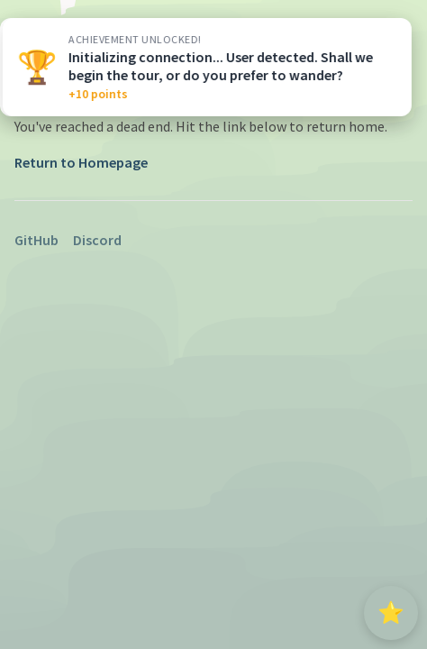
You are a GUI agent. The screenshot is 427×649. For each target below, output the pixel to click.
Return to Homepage (81, 162)
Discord (97, 240)
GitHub (36, 240)
